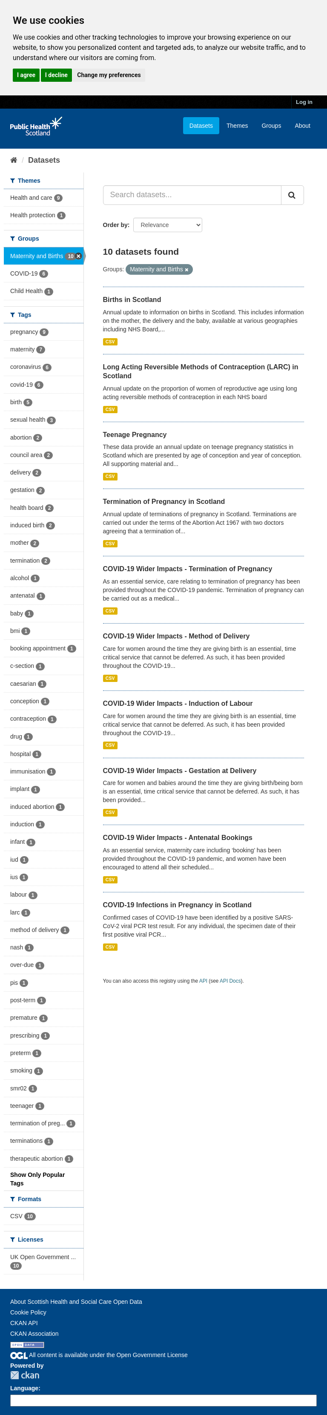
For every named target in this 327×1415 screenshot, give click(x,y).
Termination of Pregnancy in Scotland (164, 501)
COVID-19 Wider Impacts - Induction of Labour (178, 703)
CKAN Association (34, 1333)
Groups (271, 125)
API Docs (230, 981)
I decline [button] (56, 75)
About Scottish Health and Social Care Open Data (76, 1301)
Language (24, 1388)
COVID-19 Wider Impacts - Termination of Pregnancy (187, 568)
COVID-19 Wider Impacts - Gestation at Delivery (180, 770)
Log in (304, 102)
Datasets (201, 125)
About (302, 125)
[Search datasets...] (192, 195)
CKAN (24, 1375)
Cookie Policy (28, 1312)
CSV (110, 341)
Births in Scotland (132, 299)
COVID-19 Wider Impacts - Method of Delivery (176, 636)
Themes (237, 125)
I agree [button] (26, 75)
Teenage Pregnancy (135, 434)
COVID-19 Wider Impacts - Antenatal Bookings (177, 837)
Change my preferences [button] (109, 75)
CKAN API (24, 1323)
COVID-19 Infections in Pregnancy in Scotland (177, 905)
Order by (115, 224)
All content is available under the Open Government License (99, 1355)
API (203, 981)
